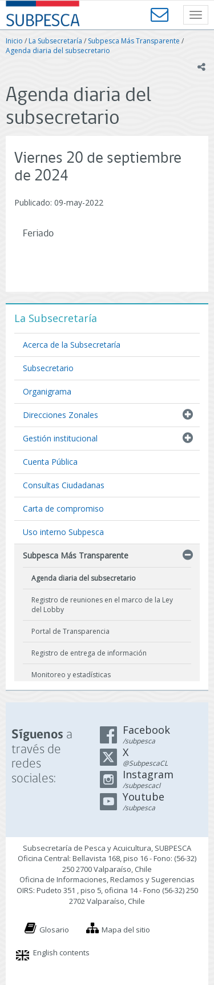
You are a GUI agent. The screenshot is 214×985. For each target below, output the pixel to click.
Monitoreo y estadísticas (71, 675)
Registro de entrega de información (89, 653)
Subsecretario (48, 368)
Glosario (54, 929)
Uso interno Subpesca (63, 531)
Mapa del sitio (126, 929)
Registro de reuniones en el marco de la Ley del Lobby (102, 604)
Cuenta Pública (50, 461)
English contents (61, 952)
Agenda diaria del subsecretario (58, 50)
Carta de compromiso (63, 508)
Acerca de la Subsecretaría (71, 344)
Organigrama (47, 391)
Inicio (14, 41)
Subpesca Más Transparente (134, 41)
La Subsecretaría (55, 41)
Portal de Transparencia (70, 631)
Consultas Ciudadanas (63, 485)
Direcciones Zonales (60, 414)
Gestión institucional (60, 438)
